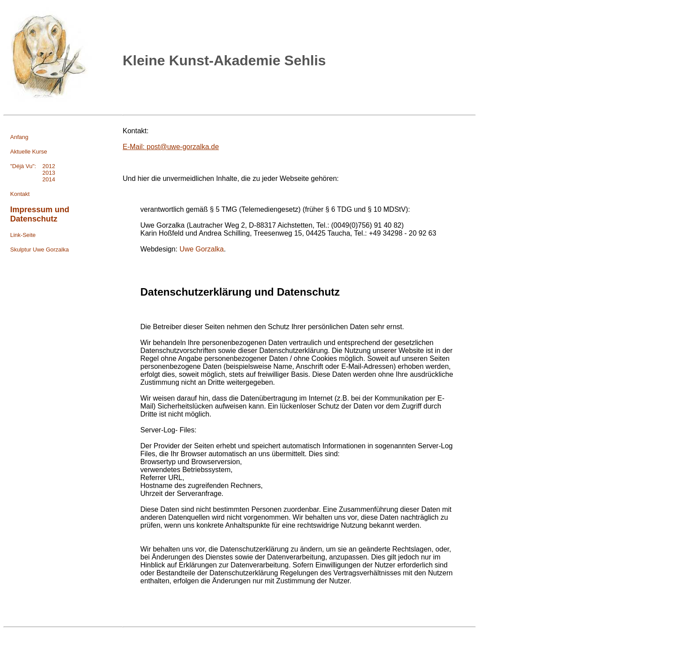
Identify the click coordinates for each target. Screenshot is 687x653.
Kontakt (20, 194)
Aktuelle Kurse (28, 151)
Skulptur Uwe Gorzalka (39, 249)
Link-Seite (23, 235)
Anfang (19, 137)
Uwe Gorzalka (202, 249)
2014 (32, 179)
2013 (32, 172)
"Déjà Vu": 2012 (32, 166)
